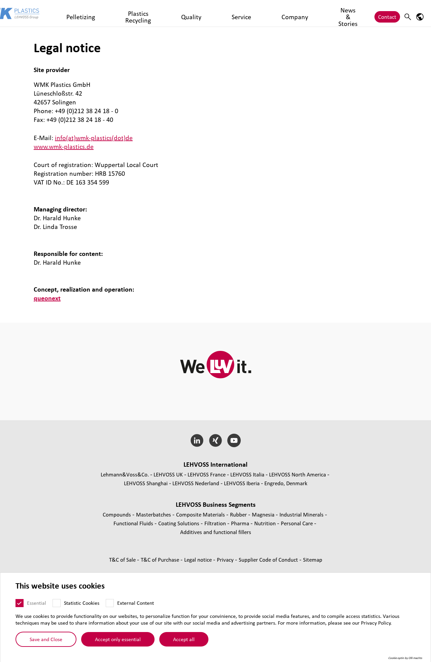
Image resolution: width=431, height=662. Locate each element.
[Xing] (215, 440)
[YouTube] (234, 440)
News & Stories (266, 13)
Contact (387, 13)
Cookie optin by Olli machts (405, 658)
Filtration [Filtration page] (215, 523)
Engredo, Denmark (285, 483)
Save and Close (46, 640)
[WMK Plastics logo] (41, 13)
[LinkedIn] (197, 440)
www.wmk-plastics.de (64, 146)
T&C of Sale (123, 559)
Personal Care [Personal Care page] (297, 523)
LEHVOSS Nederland (195, 483)
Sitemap (312, 559)
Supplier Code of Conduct (269, 559)
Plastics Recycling (142, 13)
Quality (178, 13)
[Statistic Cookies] (57, 604)
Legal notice (198, 559)
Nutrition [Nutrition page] (265, 523)
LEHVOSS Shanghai (146, 483)
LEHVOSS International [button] (215, 464)
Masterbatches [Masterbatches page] (154, 514)
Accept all (184, 640)
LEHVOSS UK (168, 474)
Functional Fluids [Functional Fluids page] (134, 523)
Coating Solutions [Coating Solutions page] (179, 523)
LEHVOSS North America (297, 474)
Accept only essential (118, 640)
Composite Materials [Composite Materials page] (201, 514)
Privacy (226, 559)
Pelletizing (103, 13)
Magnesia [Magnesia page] (264, 514)
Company (229, 13)
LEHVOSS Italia (247, 474)
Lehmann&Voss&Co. (125, 474)
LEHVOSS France (207, 474)
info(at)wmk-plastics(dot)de (94, 137)
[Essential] (19, 604)
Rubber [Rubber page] (239, 514)
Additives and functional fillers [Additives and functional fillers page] (215, 532)
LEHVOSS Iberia (242, 483)
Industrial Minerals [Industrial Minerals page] (302, 514)
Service (202, 13)
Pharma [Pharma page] (241, 523)
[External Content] (110, 604)
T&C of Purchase (160, 559)
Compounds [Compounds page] (117, 514)
